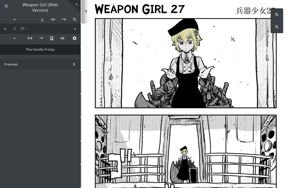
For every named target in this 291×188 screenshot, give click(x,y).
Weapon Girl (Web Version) (40, 7)
